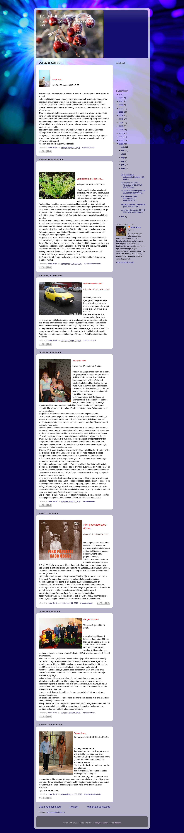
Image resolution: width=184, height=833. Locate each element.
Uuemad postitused (50, 806)
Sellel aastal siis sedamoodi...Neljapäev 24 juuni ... (132, 177)
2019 (121, 112)
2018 (121, 115)
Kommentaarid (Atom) (56, 812)
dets (123, 147)
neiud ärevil (52, 16)
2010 (121, 144)
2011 (121, 140)
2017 (121, 119)
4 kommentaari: (90, 341)
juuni (123, 168)
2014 (121, 130)
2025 (121, 94)
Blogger (118, 823)
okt (122, 154)
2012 (121, 137)
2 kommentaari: (86, 603)
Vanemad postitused (98, 806)
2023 (121, 101)
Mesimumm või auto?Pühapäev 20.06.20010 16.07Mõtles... (131, 185)
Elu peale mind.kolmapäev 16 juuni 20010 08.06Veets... (133, 192)
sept (123, 158)
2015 (121, 126)
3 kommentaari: (89, 713)
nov (123, 150)
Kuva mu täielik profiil (125, 262)
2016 (121, 123)
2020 (121, 108)
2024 (121, 98)
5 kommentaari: (89, 501)
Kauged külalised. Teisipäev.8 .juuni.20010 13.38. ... (133, 205)
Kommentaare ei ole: (92, 264)
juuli (123, 165)
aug (123, 161)
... (121, 171)
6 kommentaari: (88, 148)
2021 (121, 105)
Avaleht (74, 806)
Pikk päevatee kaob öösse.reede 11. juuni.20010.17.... (129, 198)
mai (123, 217)
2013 (121, 133)
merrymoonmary (101, 823)
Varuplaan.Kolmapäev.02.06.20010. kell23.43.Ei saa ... (133, 211)
